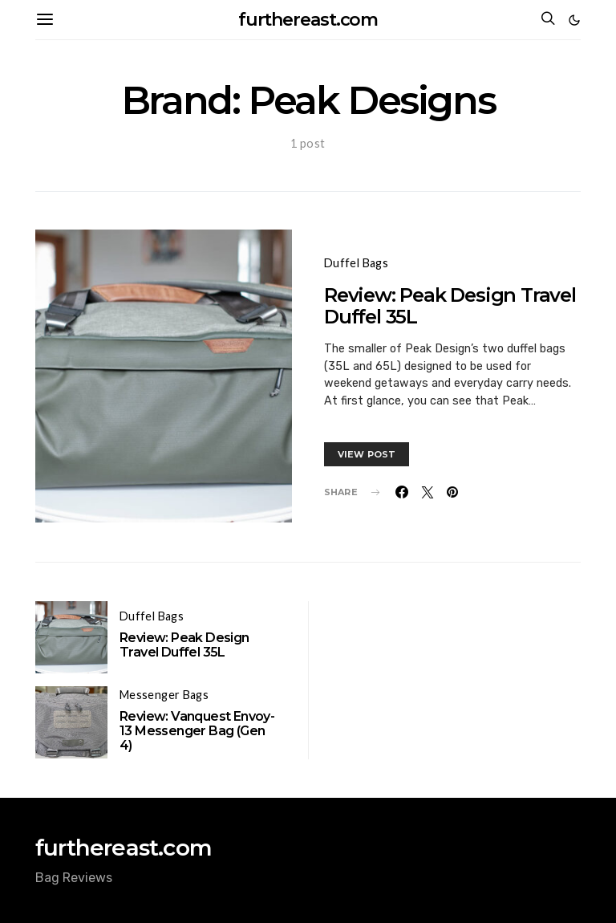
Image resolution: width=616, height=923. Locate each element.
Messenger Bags (164, 694)
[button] (574, 20)
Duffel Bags (356, 263)
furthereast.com (308, 19)
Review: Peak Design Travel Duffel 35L (450, 305)
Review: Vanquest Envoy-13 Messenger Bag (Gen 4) (197, 731)
